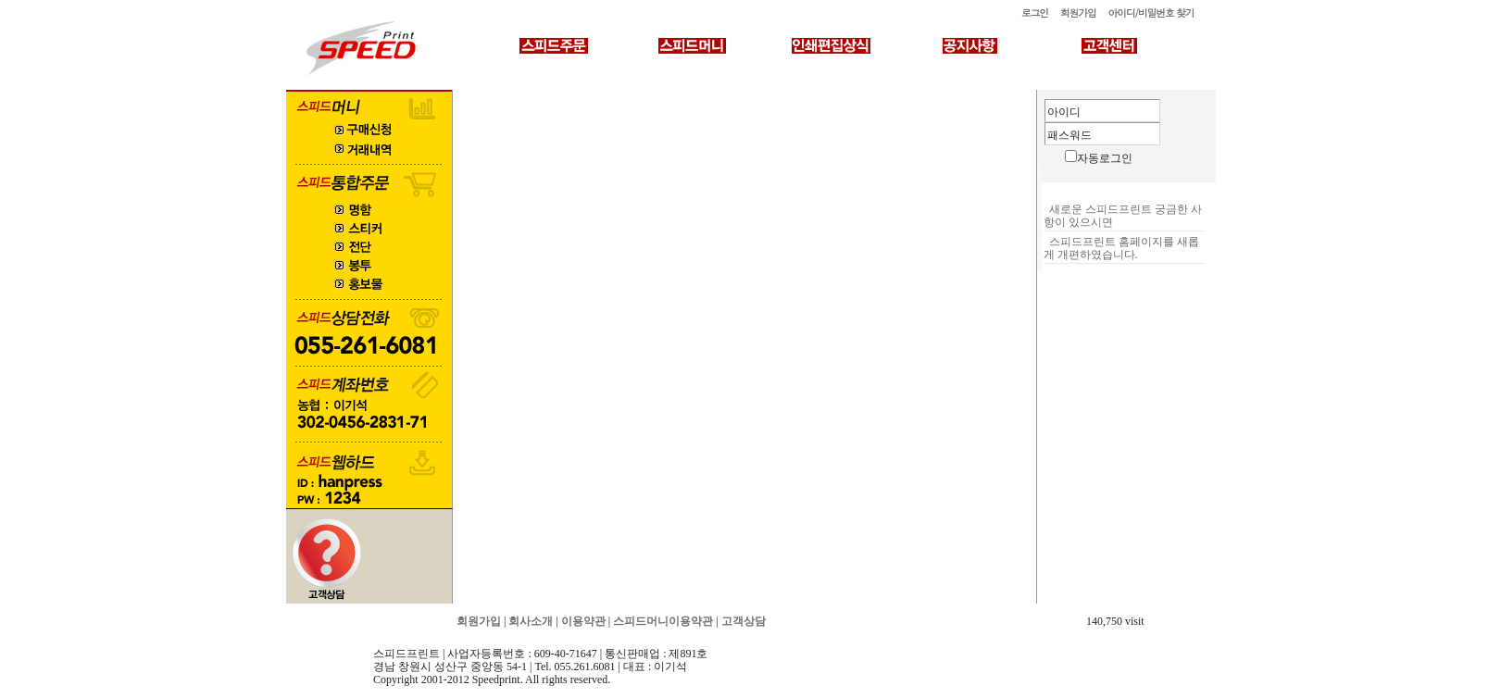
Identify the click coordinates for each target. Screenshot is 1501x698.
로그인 (1034, 12)
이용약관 (583, 621)
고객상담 (743, 621)
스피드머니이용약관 (663, 621)
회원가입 (1078, 12)
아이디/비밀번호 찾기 (1151, 12)
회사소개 (530, 621)
